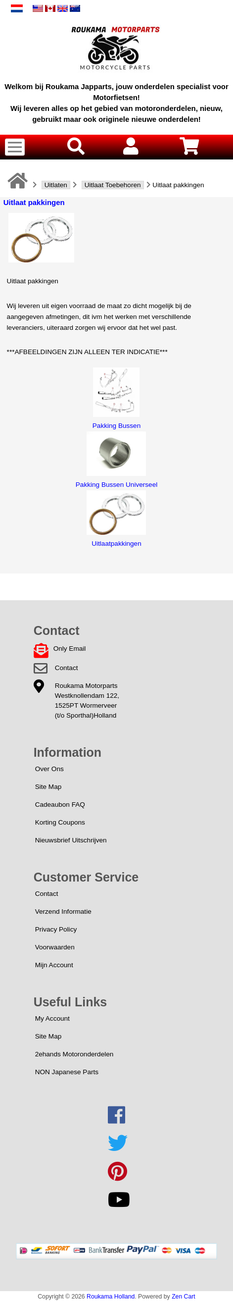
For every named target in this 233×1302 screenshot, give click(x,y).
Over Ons (49, 769)
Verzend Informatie (63, 911)
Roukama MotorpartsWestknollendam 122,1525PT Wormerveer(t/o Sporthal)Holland (87, 700)
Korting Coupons (60, 822)
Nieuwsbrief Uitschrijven (71, 840)
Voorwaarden (55, 947)
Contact (66, 668)
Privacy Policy (56, 929)
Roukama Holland (111, 1296)
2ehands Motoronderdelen (74, 1054)
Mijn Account (54, 965)
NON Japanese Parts (66, 1072)
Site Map (48, 786)
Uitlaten (56, 185)
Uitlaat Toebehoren (113, 185)
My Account (52, 1018)
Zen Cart (183, 1296)
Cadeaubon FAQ (60, 804)
